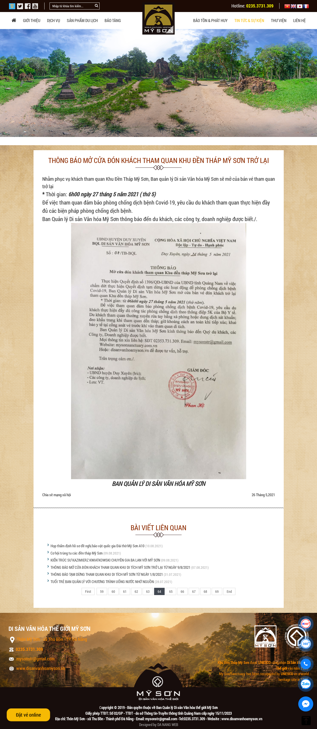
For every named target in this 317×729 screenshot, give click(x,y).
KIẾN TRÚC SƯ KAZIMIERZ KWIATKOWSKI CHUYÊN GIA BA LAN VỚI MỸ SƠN (105, 560)
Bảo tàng (113, 20)
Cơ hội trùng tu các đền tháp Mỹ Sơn (77, 553)
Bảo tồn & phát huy (210, 20)
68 (205, 591)
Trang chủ (28, 138)
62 (136, 591)
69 (217, 591)
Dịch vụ (53, 20)
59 (102, 591)
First (88, 591)
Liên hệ (299, 20)
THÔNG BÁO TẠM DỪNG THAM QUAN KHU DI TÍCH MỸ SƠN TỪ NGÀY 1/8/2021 (107, 574)
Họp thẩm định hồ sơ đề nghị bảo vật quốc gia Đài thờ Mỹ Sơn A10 (97, 545)
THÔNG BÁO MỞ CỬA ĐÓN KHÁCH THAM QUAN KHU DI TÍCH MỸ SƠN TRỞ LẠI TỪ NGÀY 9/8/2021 (120, 567)
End (229, 591)
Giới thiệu (31, 20)
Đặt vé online (28, 715)
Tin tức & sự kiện (249, 20)
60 (113, 591)
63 (148, 591)
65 (171, 591)
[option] (158, 83)
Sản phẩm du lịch (82, 20)
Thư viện (278, 20)
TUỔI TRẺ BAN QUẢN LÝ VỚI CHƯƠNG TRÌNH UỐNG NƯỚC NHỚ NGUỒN (102, 581)
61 (125, 591)
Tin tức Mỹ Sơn (85, 138)
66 (182, 591)
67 (194, 591)
